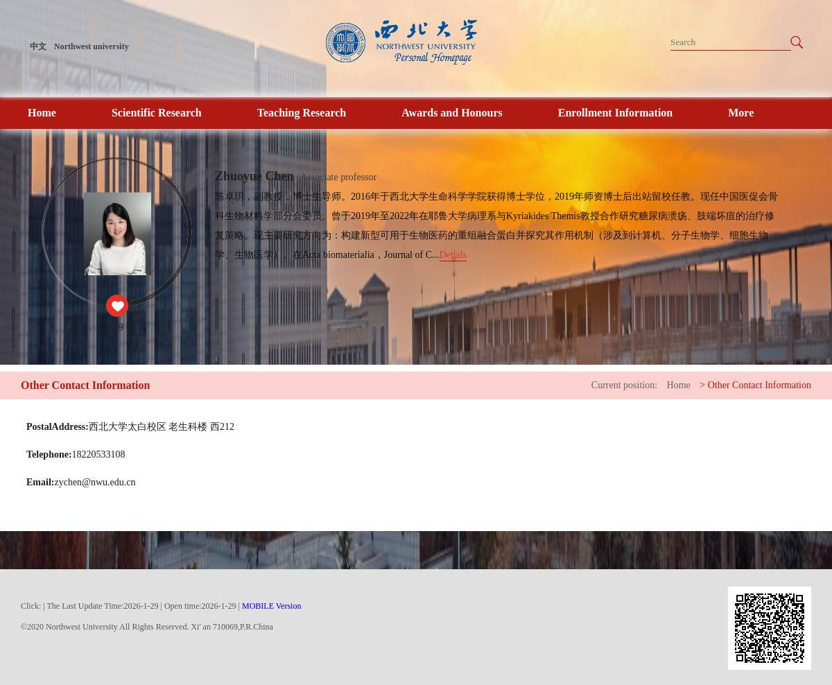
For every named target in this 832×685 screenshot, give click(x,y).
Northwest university (91, 46)
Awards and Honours (452, 113)
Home (42, 113)
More (741, 113)
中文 (38, 46)
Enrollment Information (615, 113)
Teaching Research (301, 113)
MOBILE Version (271, 606)
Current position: (624, 385)
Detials (453, 255)
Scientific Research (157, 113)
